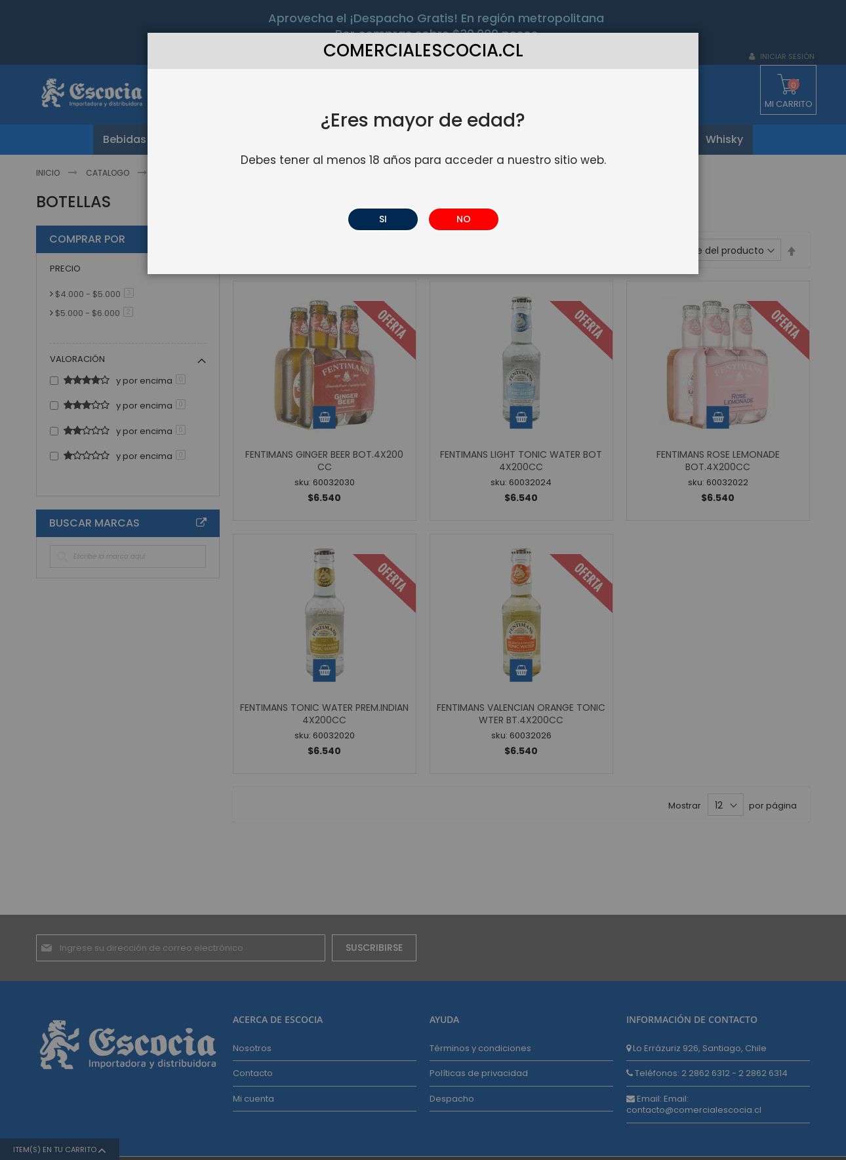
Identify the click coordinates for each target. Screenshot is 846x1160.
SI (383, 219)
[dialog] (423, 580)
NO (463, 219)
